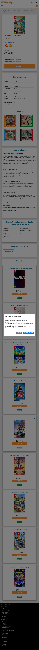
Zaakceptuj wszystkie (28, 332)
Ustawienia (19, 332)
